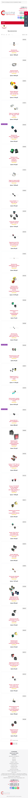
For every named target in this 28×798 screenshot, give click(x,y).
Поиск (1, 4)
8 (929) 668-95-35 (23, 13)
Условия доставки (14, 766)
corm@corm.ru (24, 7)
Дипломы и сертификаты (14, 756)
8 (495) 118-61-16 (23, 12)
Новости (14, 757)
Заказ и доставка (14, 753)
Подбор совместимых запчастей (14, 770)
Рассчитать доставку (14, 769)
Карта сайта (14, 772)
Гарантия (14, 760)
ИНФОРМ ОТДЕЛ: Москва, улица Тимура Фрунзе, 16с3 (14, 777)
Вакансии (14, 759)
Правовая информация (14, 763)
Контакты (14, 754)
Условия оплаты (14, 767)
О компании (14, 751)
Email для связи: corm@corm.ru (14, 776)
